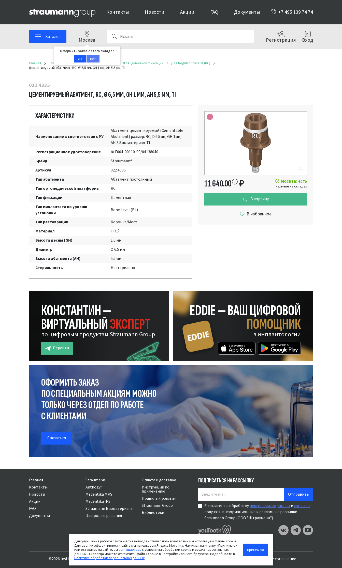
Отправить (298, 494)
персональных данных (270, 506)
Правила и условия (159, 498)
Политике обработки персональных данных (109, 558)
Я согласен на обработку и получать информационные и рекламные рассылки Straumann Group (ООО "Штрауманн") (257, 512)
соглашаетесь (130, 549)
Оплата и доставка (159, 480)
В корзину (256, 199)
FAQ (214, 12)
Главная (36, 480)
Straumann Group (157, 505)
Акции (187, 12)
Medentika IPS (98, 501)
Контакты (117, 12)
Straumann (95, 480)
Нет (93, 58)
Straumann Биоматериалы (109, 508)
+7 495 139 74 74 (292, 12)
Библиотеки (153, 512)
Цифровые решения (104, 515)
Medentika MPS (99, 494)
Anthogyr (94, 487)
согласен (302, 506)
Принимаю (255, 550)
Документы (247, 12)
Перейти (57, 348)
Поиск (114, 37)
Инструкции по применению (155, 489)
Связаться (56, 438)
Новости (154, 12)
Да (80, 58)
